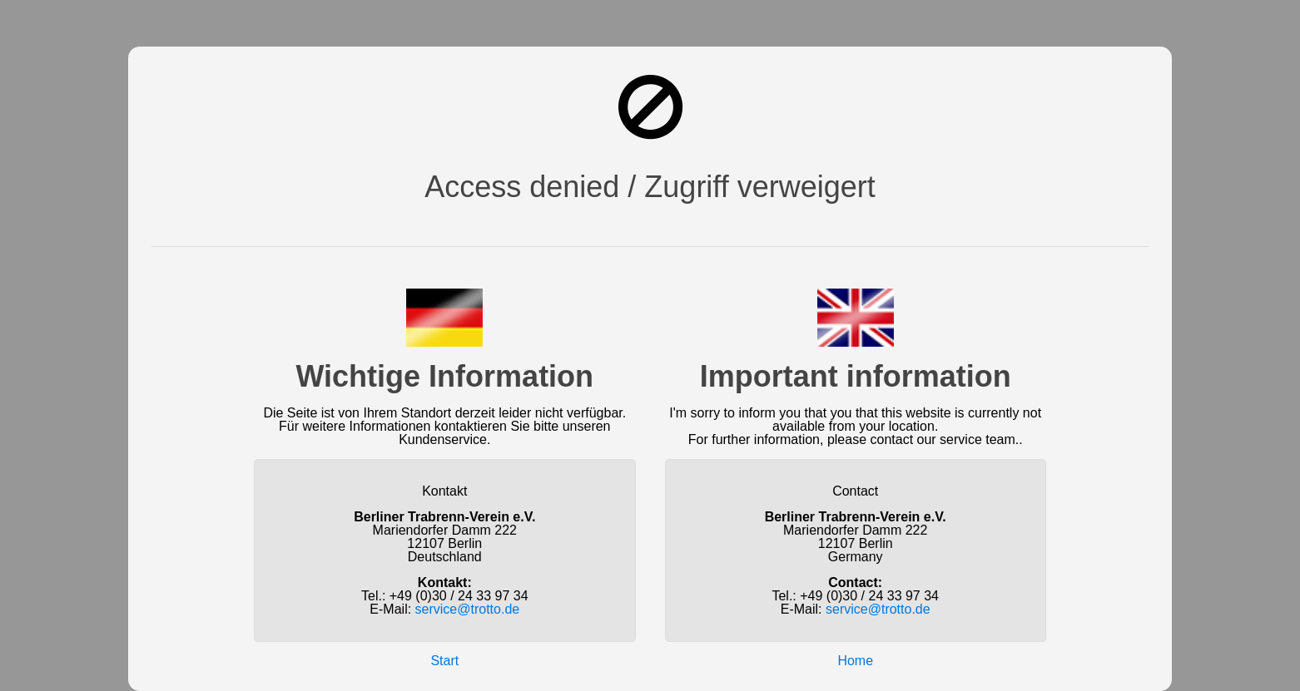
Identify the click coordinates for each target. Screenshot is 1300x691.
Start (444, 661)
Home (855, 661)
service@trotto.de (467, 609)
